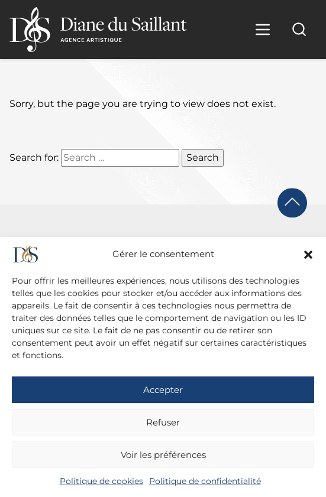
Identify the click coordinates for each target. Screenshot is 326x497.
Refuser (163, 422)
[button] (308, 255)
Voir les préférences (163, 454)
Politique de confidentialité (205, 481)
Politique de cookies (101, 481)
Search (202, 157)
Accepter (163, 389)
